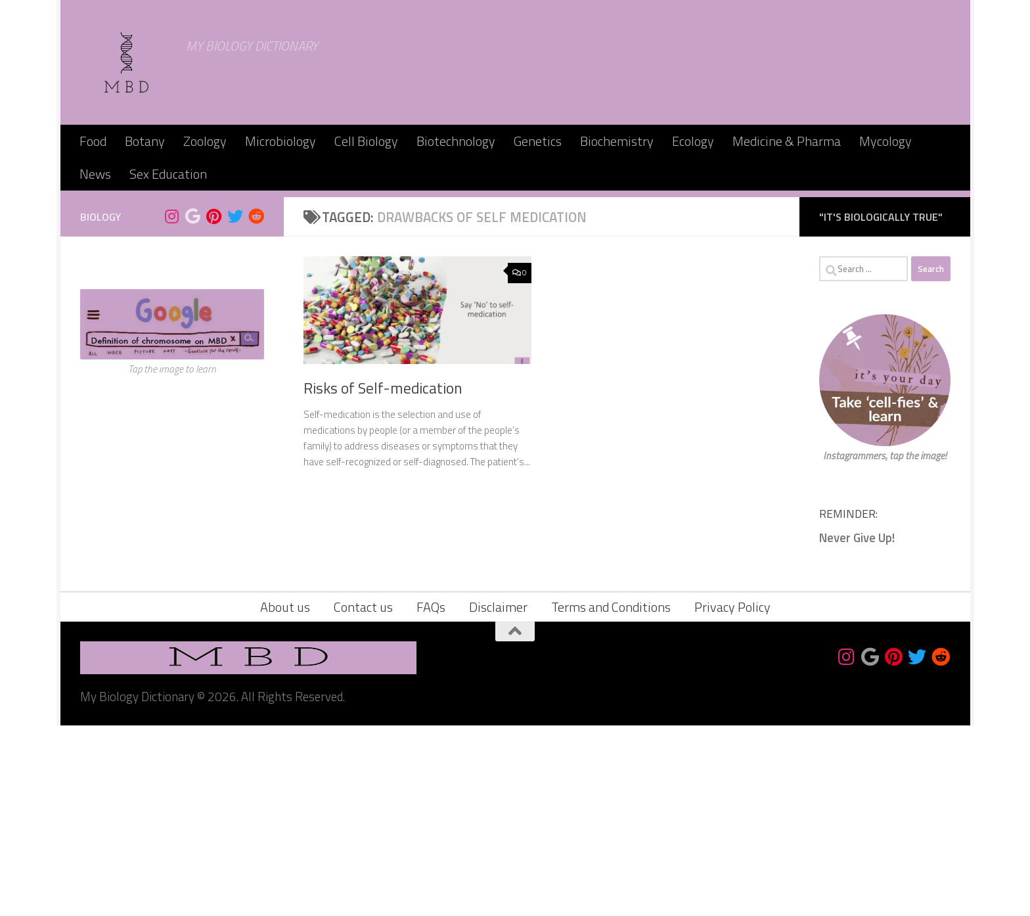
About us (285, 797)
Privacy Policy (732, 797)
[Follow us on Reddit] (256, 407)
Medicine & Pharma (786, 141)
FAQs (430, 797)
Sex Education (168, 174)
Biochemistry (617, 141)
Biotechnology (455, 141)
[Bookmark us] (193, 407)
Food (92, 141)
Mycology (885, 141)
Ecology (693, 141)
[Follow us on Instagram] (172, 407)
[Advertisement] (515, 289)
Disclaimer (498, 797)
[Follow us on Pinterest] (214, 407)
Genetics (538, 141)
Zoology (205, 141)
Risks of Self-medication (382, 578)
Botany (145, 141)
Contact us (363, 797)
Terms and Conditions (611, 797)
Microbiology (280, 141)
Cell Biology (366, 141)
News (95, 174)
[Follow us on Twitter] (235, 407)
